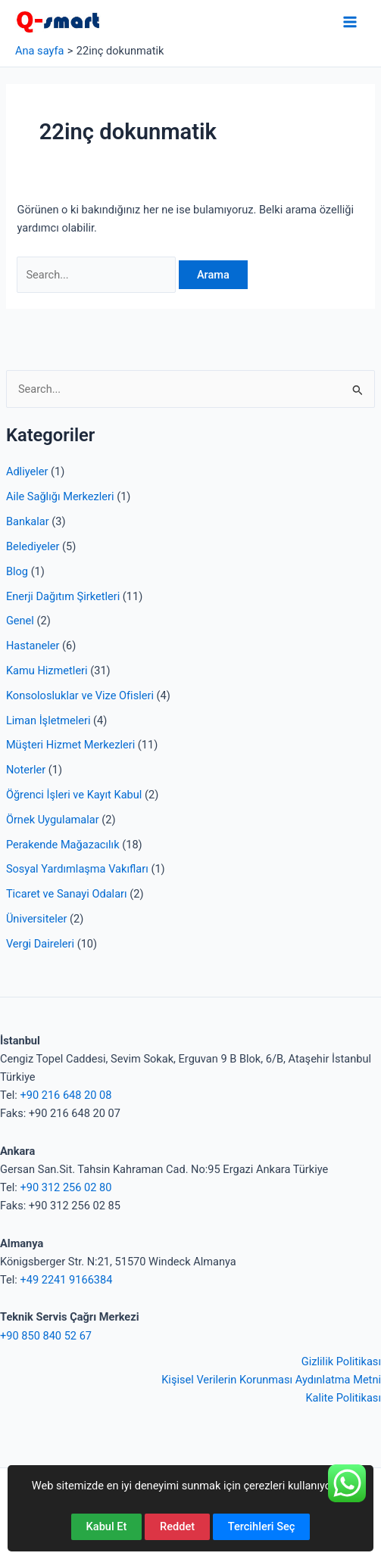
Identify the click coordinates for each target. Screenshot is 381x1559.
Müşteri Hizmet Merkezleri (70, 744)
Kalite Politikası (343, 1398)
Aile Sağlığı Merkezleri (60, 496)
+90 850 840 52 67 (46, 1336)
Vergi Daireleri (40, 944)
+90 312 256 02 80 (65, 1187)
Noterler (25, 769)
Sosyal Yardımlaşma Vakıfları (77, 869)
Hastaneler (33, 645)
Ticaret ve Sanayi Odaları (66, 894)
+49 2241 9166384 (66, 1280)
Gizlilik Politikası (341, 1361)
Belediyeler (33, 546)
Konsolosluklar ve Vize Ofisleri (80, 695)
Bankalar (27, 521)
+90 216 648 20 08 (65, 1095)
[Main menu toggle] (350, 22)
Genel (20, 620)
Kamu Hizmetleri (47, 670)
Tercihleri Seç (261, 1526)
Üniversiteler (36, 919)
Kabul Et (106, 1526)
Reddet (177, 1526)
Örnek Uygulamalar (52, 819)
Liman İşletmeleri (48, 720)
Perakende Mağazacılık (63, 844)
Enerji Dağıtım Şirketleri (63, 596)
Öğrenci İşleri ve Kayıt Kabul (74, 794)
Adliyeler (27, 471)
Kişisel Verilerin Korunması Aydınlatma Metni (271, 1379)
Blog (17, 571)
